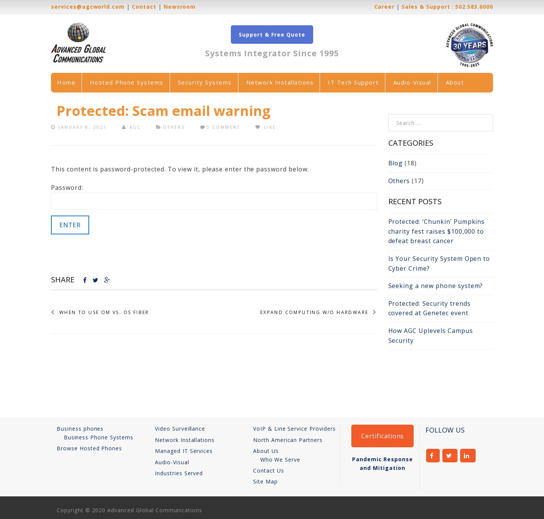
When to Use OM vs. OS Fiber (104, 312)
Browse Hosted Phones (89, 448)
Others (174, 127)
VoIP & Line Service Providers (294, 428)
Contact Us (268, 470)
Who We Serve (280, 459)
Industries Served (179, 473)
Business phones (80, 428)
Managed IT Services (184, 450)
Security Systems (205, 82)
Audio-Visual (412, 82)
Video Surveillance (180, 428)
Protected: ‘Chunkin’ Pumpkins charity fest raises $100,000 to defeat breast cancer (436, 231)
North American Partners (288, 440)
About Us (266, 450)
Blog (395, 163)
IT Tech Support (353, 82)
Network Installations (280, 82)
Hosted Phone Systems (127, 82)
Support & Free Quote (272, 34)
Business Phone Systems (98, 437)
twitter (450, 455)
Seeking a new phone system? (435, 286)
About (455, 82)
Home (66, 82)
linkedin (468, 455)
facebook (433, 455)
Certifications (382, 436)
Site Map (265, 481)
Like (265, 127)
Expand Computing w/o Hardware (314, 312)
